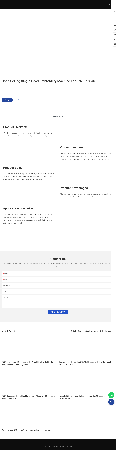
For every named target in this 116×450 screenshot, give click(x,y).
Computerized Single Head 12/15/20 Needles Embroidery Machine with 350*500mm (86, 363)
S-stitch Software (76, 331)
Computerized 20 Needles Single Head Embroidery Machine (26, 430)
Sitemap (69, 446)
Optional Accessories (91, 331)
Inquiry (7, 100)
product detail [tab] (58, 116)
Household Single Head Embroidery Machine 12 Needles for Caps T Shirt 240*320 (86, 397)
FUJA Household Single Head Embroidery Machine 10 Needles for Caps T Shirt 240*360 (29, 397)
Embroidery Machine (106, 331)
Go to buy (20, 100)
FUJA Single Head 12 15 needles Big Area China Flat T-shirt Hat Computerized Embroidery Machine (27, 363)
